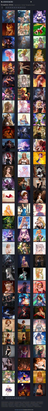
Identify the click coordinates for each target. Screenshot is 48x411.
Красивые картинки (19, 409)
